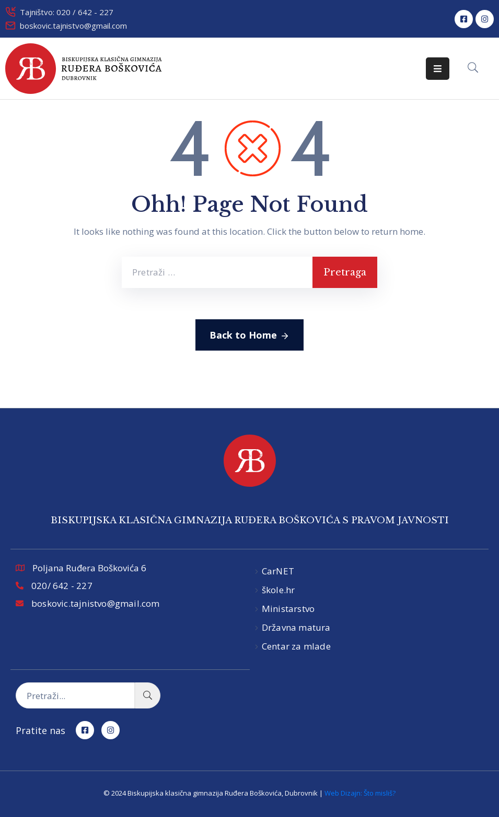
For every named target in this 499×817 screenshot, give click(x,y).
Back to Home (249, 335)
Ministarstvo (288, 609)
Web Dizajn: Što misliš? (360, 793)
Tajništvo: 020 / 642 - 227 (66, 12)
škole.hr (278, 590)
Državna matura (296, 627)
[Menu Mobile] (437, 68)
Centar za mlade (296, 646)
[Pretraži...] (75, 695)
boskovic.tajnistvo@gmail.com (73, 25)
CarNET (278, 571)
